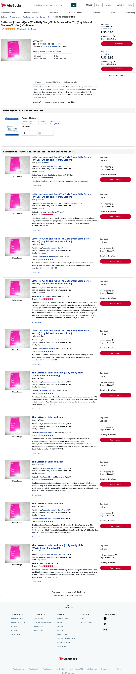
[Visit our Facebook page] (105, 618)
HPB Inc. (40, 563)
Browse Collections (31, 13)
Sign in (98, 5)
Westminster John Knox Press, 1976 (44, 124)
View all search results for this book (68, 595)
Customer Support (86, 622)
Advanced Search (8, 13)
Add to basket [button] (117, 44)
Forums (60, 630)
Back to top (68, 607)
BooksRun (41, 212)
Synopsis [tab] (38, 82)
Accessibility (61, 646)
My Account (109, 5)
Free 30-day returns (117, 75)
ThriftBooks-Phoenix (46, 257)
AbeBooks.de (33, 669)
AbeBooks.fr (47, 669)
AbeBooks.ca (92, 669)
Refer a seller (38, 630)
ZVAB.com (119, 669)
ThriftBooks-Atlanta (46, 348)
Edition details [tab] (70, 82)
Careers (60, 626)
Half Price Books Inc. (46, 390)
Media (59, 622)
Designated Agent (63, 642)
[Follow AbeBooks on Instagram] (105, 629)
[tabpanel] (65, 94)
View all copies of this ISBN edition (47, 52)
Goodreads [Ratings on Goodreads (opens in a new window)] (32, 29)
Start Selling (130, 13)
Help (130, 5)
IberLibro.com (106, 669)
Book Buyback (39, 626)
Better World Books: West (48, 519)
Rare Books (53, 13)
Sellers (112, 13)
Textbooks (96, 13)
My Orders (14, 630)
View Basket (15, 634)
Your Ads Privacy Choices (66, 638)
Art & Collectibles (75, 13)
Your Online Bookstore (47, 175)
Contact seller (36, 185)
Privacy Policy (62, 634)
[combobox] (51, 5)
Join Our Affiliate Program (43, 622)
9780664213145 (54, 121)
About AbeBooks (63, 618)
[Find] (73, 5)
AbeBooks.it (61, 669)
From (42, 57)
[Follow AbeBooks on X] (105, 624)
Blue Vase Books (44, 296)
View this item (106, 29)
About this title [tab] (53, 82)
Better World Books (45, 432)
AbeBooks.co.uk (18, 669)
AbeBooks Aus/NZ (76, 669)
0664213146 (34, 121)
